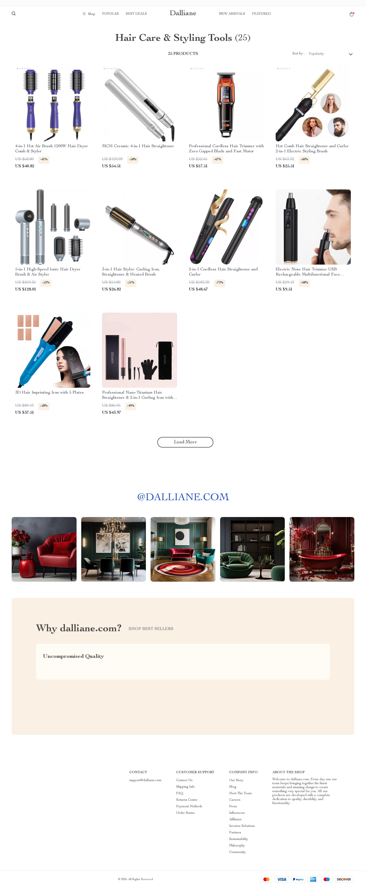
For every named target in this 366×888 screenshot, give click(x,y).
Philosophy (237, 845)
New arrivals (232, 14)
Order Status (185, 813)
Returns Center (186, 800)
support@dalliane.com (145, 780)
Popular (110, 14)
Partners (235, 832)
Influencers (237, 813)
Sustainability (238, 839)
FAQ (179, 793)
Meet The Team (240, 793)
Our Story (236, 780)
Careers (234, 800)
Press (233, 806)
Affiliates (235, 819)
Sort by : (298, 53)
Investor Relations (242, 826)
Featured (261, 14)
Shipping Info (185, 787)
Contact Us (184, 780)
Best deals (136, 14)
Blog (232, 787)
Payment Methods (189, 806)
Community (237, 852)
